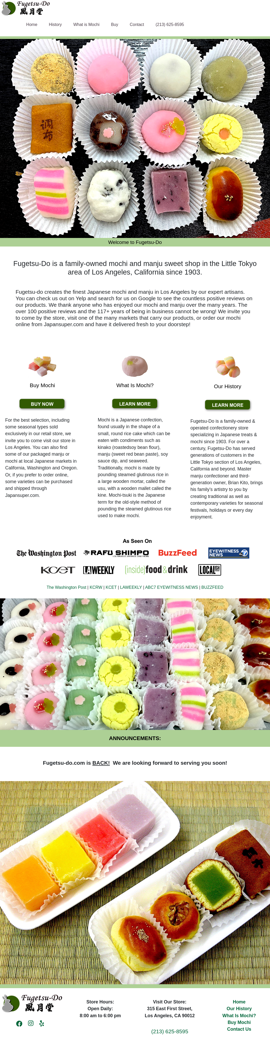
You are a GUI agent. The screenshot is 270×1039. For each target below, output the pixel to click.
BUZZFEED (212, 587)
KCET (111, 587)
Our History (239, 1008)
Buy (114, 24)
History (55, 24)
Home (31, 24)
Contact (137, 24)
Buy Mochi (239, 1022)
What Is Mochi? (239, 1015)
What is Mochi (86, 24)
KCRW (96, 587)
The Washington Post (66, 587)
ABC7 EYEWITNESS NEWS (171, 587)
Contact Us (239, 1029)
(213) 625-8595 (170, 24)
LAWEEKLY (131, 587)
